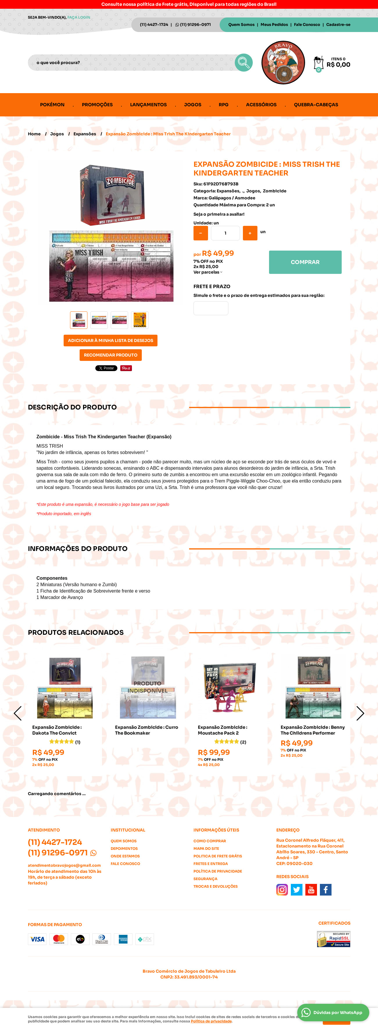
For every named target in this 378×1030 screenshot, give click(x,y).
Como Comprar (210, 841)
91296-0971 (195, 24)
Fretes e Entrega (211, 863)
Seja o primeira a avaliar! (219, 214)
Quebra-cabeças (316, 104)
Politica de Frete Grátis (218, 856)
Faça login (78, 17)
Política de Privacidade (218, 871)
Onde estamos (125, 856)
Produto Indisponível (147, 687)
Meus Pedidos (274, 24)
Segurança (205, 879)
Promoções (97, 104)
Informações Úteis (216, 830)
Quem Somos (241, 24)
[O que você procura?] (244, 63)
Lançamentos (148, 104)
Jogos (192, 104)
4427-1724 (154, 24)
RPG (224, 104)
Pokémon (52, 104)
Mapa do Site (206, 848)
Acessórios (261, 104)
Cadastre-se (338, 24)
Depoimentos (124, 848)
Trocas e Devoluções (216, 886)
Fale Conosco (307, 24)
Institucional (128, 830)
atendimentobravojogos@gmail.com (64, 865)
